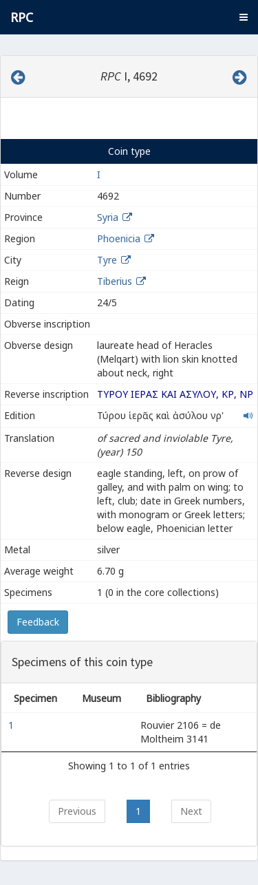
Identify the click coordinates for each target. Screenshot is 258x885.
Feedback (38, 621)
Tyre (107, 259)
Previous (77, 811)
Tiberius (114, 281)
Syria (107, 217)
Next (191, 811)
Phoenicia (118, 238)
